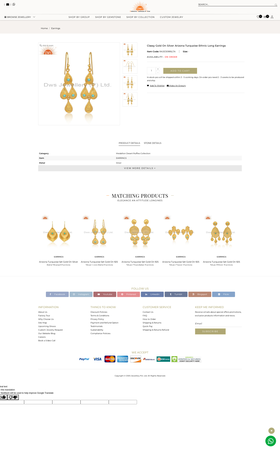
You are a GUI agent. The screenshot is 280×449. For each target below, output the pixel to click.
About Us (42, 312)
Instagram (81, 294)
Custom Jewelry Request (50, 330)
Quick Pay (147, 326)
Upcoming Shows (47, 326)
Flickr (223, 294)
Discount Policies (99, 312)
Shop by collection (140, 18)
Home (44, 28)
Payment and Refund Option (104, 322)
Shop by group (79, 18)
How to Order (149, 319)
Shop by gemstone (108, 18)
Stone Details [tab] (152, 143)
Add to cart (180, 70)
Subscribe (210, 331)
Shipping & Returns (152, 322)
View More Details (140, 168)
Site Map (42, 322)
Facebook (57, 294)
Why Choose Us (46, 319)
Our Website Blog (46, 333)
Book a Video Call (46, 340)
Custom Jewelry (171, 18)
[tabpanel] (58, 239)
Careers (42, 337)
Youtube (105, 294)
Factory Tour (44, 315)
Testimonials (96, 326)
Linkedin (152, 294)
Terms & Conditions (100, 315)
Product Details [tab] (129, 143)
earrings (55, 28)
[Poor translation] (13, 397)
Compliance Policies (100, 333)
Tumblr (176, 294)
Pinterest (128, 294)
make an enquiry (176, 85)
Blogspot (199, 294)
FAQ (145, 315)
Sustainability (97, 330)
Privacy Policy (97, 319)
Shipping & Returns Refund (156, 330)
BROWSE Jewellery (17, 18)
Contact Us (148, 312)
